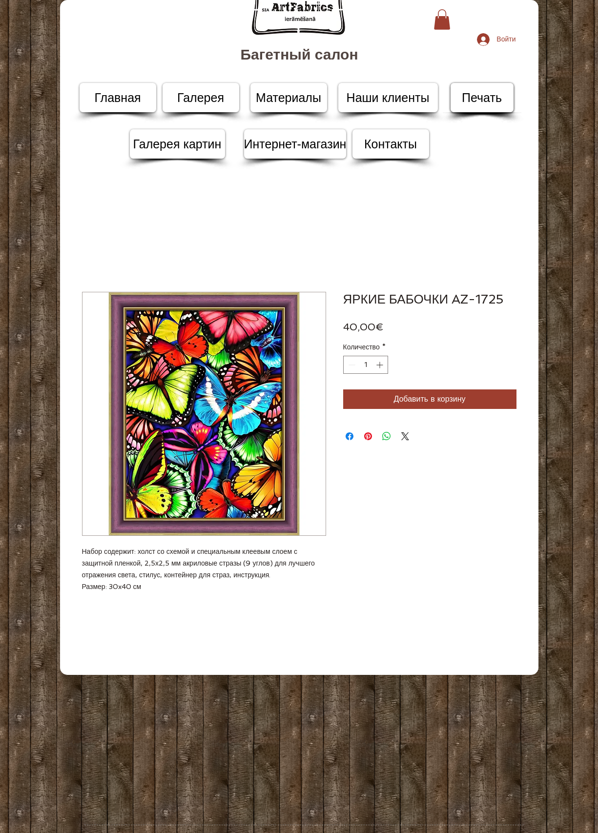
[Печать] (482, 97)
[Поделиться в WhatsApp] (386, 436)
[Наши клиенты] (388, 97)
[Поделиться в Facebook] (349, 436)
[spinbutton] (365, 364)
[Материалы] (288, 97)
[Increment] (380, 364)
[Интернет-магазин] (295, 144)
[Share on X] (405, 436)
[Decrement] (351, 364)
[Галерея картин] (177, 144)
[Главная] (118, 97)
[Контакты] (390, 144)
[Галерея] (201, 97)
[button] (442, 19)
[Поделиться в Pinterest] (368, 436)
